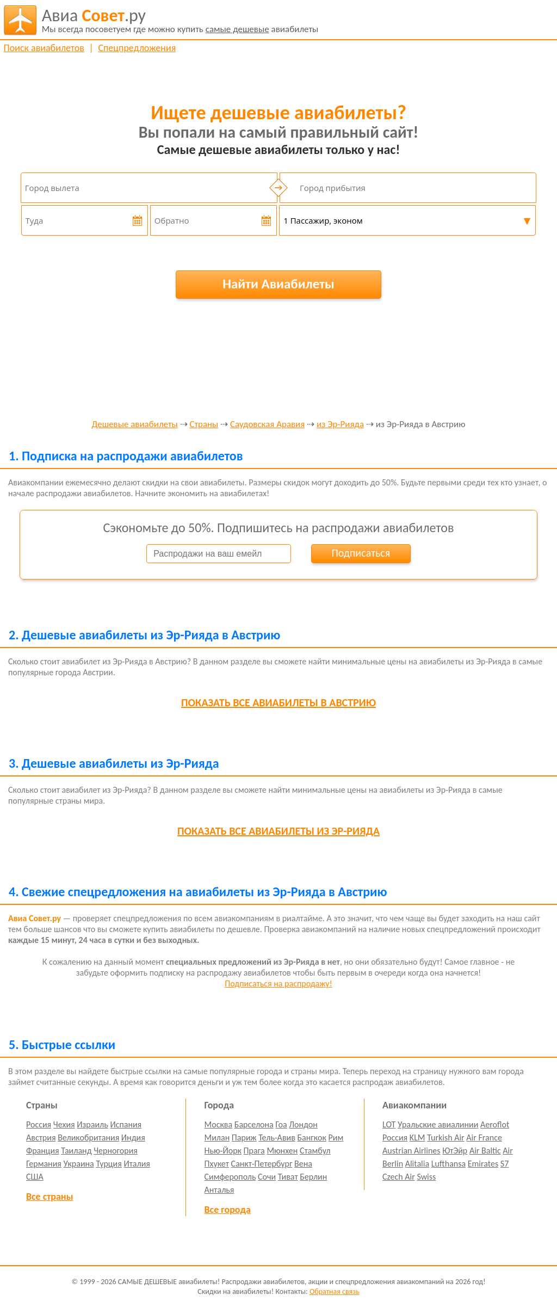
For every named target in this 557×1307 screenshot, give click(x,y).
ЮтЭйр (454, 1150)
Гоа (281, 1124)
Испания (125, 1124)
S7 (504, 1163)
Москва (219, 1124)
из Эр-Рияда (340, 424)
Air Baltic (485, 1150)
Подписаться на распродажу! (278, 983)
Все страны (49, 1197)
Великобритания (88, 1137)
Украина (79, 1163)
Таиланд (76, 1150)
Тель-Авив (276, 1137)
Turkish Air (446, 1137)
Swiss (426, 1177)
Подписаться (360, 552)
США (35, 1177)
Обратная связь (335, 1291)
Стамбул (315, 1150)
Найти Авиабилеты (278, 283)
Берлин (313, 1177)
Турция (108, 1163)
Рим (336, 1137)
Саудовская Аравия (267, 424)
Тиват (288, 1177)
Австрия (41, 1137)
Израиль (92, 1124)
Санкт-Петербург (262, 1163)
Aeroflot (494, 1124)
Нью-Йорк (223, 1150)
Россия (38, 1124)
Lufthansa (448, 1163)
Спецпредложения (137, 48)
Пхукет (217, 1163)
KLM (417, 1137)
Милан (217, 1137)
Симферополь (230, 1177)
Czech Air (398, 1177)
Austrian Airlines (411, 1150)
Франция (42, 1150)
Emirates (483, 1163)
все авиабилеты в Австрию (278, 702)
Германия (43, 1163)
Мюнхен (282, 1150)
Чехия (64, 1124)
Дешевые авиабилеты (135, 424)
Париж (244, 1137)
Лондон (303, 1124)
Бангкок (311, 1137)
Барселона (254, 1124)
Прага (254, 1150)
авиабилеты (180, 20)
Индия (133, 1137)
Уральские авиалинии (438, 1124)
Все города (228, 1210)
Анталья (219, 1190)
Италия (136, 1163)
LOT (388, 1124)
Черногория (116, 1150)
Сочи (267, 1177)
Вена (303, 1163)
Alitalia (417, 1163)
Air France (484, 1137)
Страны (203, 424)
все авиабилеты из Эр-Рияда (278, 830)
